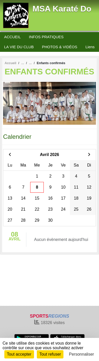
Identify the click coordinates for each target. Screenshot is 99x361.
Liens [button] (90, 47)
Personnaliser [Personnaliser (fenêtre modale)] (81, 354)
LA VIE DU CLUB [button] (19, 47)
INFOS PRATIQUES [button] (46, 37)
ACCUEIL (12, 37)
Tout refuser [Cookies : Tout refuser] (50, 354)
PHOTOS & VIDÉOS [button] (59, 47)
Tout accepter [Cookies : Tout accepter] (19, 354)
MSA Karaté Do (61, 8)
